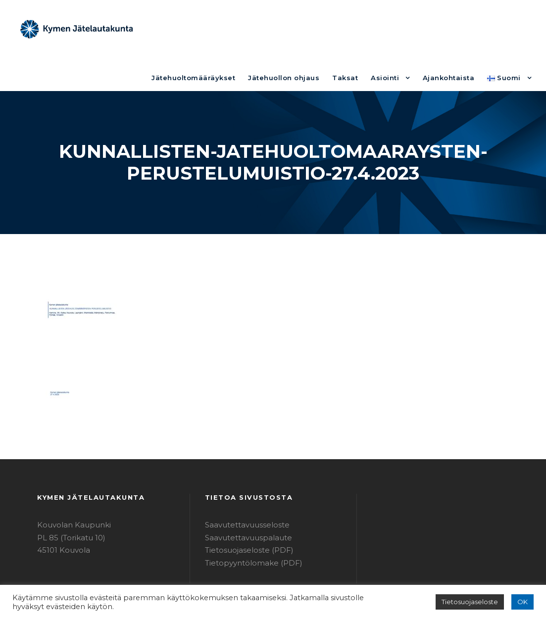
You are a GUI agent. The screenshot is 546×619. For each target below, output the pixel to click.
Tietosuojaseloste (474, 602)
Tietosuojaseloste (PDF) (244, 508)
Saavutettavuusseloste (242, 482)
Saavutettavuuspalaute (243, 495)
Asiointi (395, 28)
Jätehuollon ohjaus (303, 28)
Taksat (358, 28)
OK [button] (523, 602)
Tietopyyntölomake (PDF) (247, 521)
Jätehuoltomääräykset (222, 28)
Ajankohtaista (454, 28)
